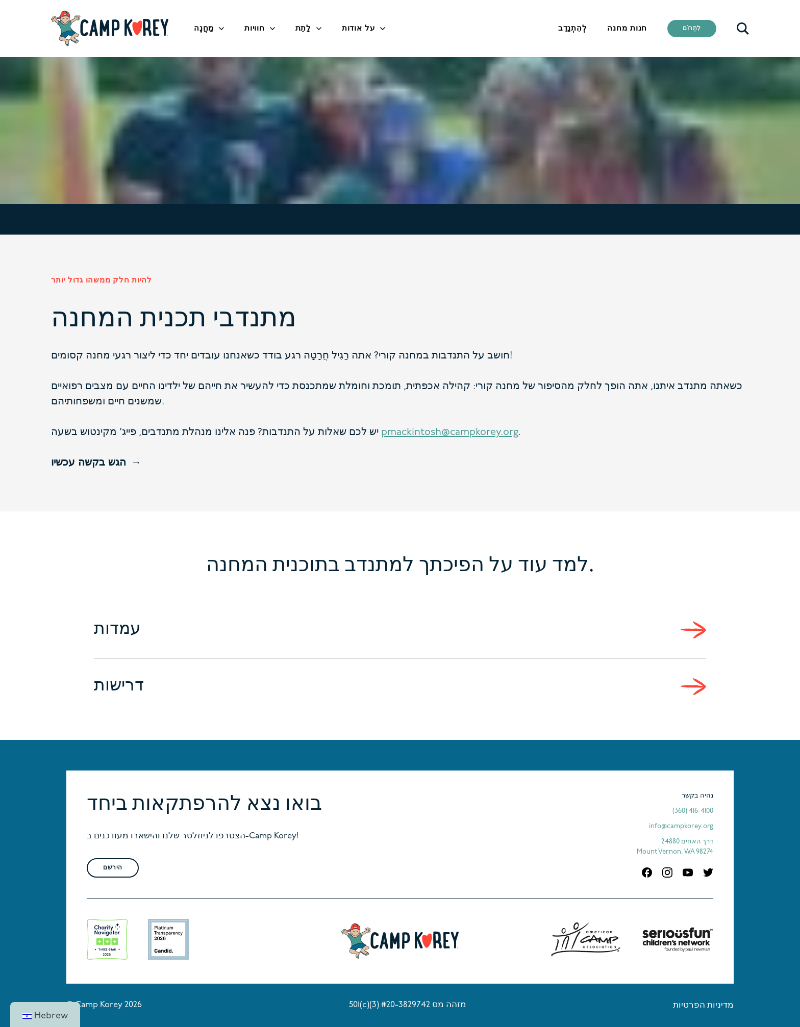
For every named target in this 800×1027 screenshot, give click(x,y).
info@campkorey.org (681, 826)
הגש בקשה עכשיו (88, 463)
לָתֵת (303, 29)
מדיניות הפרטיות (703, 1006)
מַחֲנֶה (204, 29)
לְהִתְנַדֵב (572, 29)
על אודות (358, 29)
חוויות (254, 29)
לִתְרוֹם (692, 28)
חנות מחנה (627, 29)
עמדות (117, 629)
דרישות (119, 686)
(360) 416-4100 (692, 811)
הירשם (112, 868)
